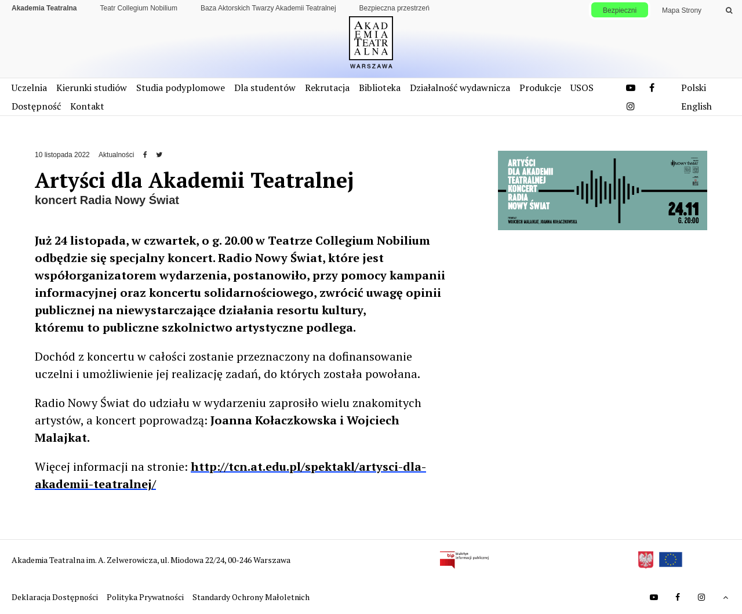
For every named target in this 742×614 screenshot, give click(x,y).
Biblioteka (380, 87)
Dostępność (36, 106)
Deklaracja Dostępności (56, 596)
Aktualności (116, 155)
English (696, 106)
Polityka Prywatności (146, 596)
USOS (582, 87)
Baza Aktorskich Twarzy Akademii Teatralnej (268, 8)
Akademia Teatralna (44, 8)
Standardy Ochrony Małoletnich (251, 596)
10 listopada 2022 (62, 155)
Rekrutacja (327, 87)
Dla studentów (265, 87)
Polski (693, 87)
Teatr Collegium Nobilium (138, 8)
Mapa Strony (681, 10)
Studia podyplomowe (180, 87)
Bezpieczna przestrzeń (394, 8)
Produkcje (540, 87)
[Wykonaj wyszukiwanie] (729, 10)
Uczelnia (29, 87)
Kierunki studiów (91, 87)
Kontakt (87, 106)
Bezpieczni (619, 10)
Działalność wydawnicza (460, 87)
